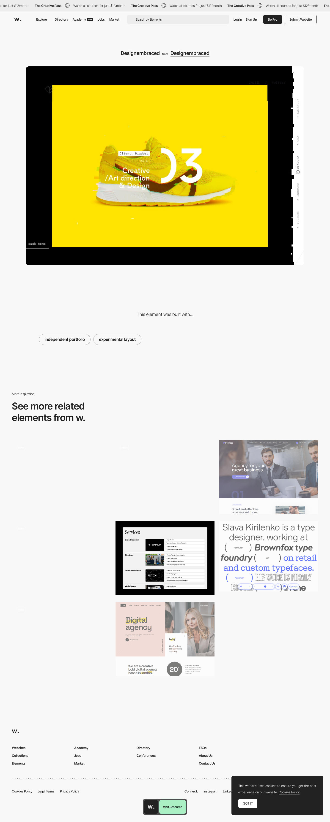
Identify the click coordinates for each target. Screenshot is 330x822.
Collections (20, 755)
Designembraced (189, 53)
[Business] (268, 477)
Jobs (101, 19)
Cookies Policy (22, 791)
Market (114, 19)
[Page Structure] (61, 639)
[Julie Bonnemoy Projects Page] (61, 556)
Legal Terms (46, 791)
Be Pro (272, 19)
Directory (61, 19)
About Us (205, 755)
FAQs (202, 748)
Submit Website (300, 19)
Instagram (210, 791)
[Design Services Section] (165, 558)
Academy (83, 19)
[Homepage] (165, 477)
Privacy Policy (69, 791)
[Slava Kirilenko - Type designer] (268, 556)
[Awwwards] (17, 19)
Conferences (146, 755)
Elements (18, 763)
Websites (18, 748)
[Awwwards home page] (151, 807)
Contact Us (207, 763)
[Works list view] (61, 477)
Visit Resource (172, 807)
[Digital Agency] (165, 639)
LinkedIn (229, 791)
